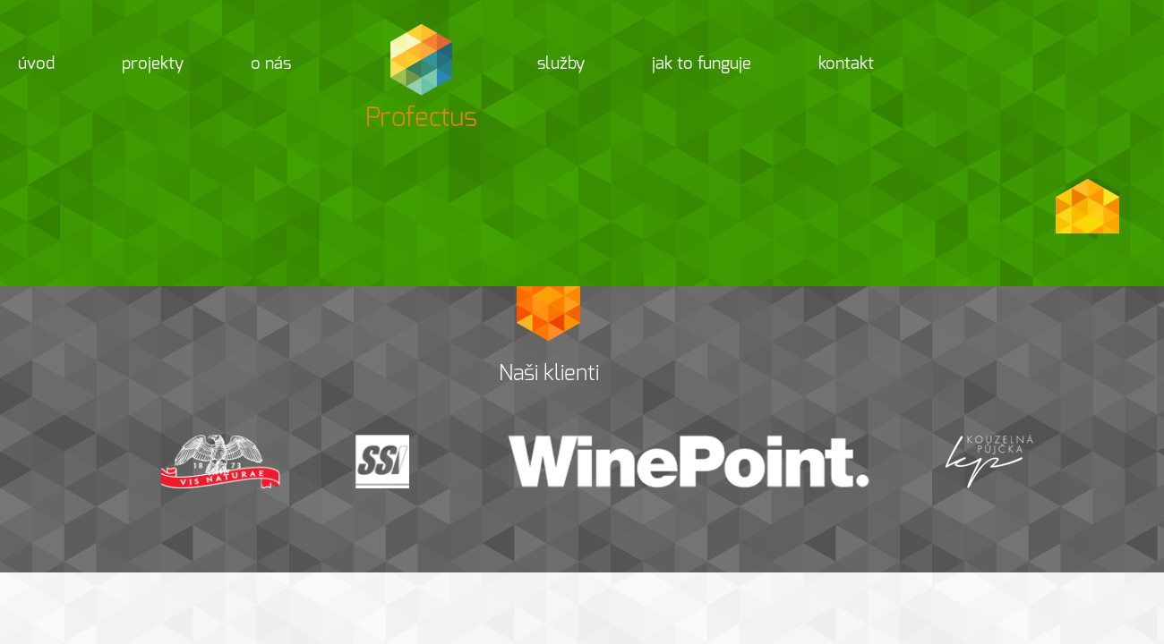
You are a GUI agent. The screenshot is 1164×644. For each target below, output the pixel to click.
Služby (561, 63)
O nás (271, 63)
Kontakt (846, 63)
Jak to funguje (701, 63)
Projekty (153, 63)
